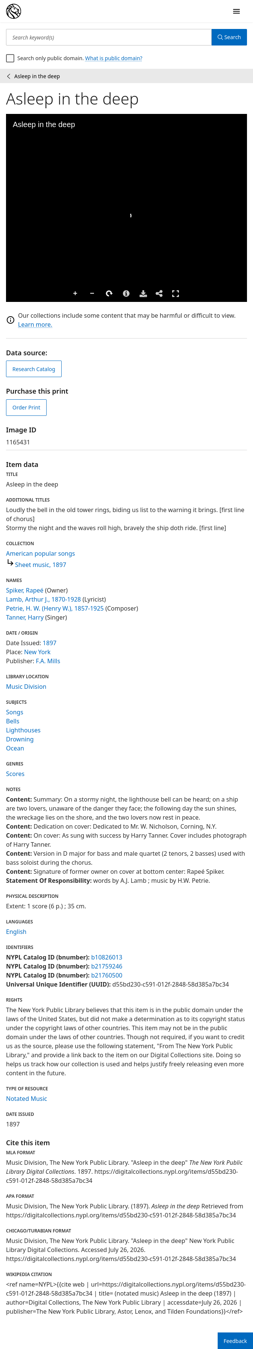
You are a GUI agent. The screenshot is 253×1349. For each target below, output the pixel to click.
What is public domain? (113, 58)
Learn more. (35, 324)
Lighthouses (23, 730)
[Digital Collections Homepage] (13, 11)
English (16, 932)
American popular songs (40, 553)
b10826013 (106, 957)
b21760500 (106, 975)
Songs (14, 712)
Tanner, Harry (25, 617)
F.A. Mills (48, 661)
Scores (15, 774)
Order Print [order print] (26, 407)
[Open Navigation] (236, 11)
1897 (50, 643)
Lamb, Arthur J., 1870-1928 (43, 599)
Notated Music (26, 1098)
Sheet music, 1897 (40, 565)
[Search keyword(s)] (109, 37)
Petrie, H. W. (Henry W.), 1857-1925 (55, 608)
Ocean (15, 748)
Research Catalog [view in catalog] (33, 369)
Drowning (20, 739)
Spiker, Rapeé (25, 590)
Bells (12, 721)
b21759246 (106, 966)
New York (37, 652)
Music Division (26, 686)
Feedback (235, 1340)
